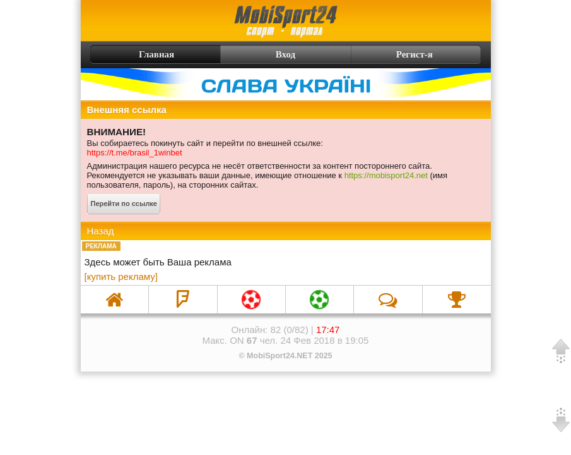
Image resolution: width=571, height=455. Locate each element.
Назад (100, 231)
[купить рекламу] (121, 276)
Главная (134, 54)
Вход (285, 54)
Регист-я (437, 54)
